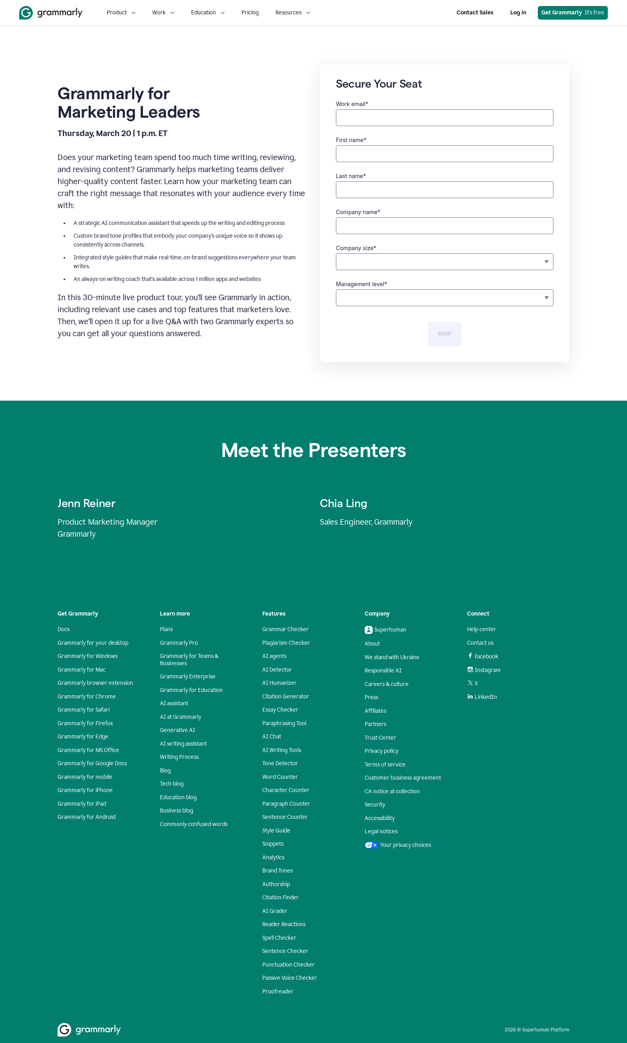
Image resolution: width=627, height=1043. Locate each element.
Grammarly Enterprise (188, 676)
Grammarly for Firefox (85, 723)
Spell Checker (279, 938)
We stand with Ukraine (392, 657)
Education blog (178, 797)
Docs (64, 629)
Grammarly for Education (191, 690)
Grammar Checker (285, 629)
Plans (166, 629)
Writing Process (179, 757)
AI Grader (275, 911)
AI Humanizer (279, 683)
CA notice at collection (392, 791)
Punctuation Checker (288, 964)
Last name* (351, 175)
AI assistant (174, 703)
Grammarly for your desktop (93, 643)
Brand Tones (277, 870)
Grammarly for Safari (84, 709)
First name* (351, 139)
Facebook (482, 656)
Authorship (276, 884)
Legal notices (381, 831)
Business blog (176, 810)
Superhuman (385, 630)
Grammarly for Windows (88, 656)
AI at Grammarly (180, 717)
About (372, 643)
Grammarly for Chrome (87, 696)
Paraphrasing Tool (284, 723)
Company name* (358, 212)
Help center (481, 629)
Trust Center (380, 737)
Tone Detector (280, 763)
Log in (518, 12)
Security (375, 804)
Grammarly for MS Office (88, 750)
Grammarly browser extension (95, 683)
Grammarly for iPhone (85, 790)
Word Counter (280, 777)
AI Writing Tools (281, 750)
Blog (165, 770)
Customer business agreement (403, 777)
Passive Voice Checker (289, 978)
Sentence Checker (285, 951)
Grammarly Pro (179, 643)
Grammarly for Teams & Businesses (189, 660)
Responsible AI (383, 670)
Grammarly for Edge (83, 736)
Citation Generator (285, 696)
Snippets (273, 843)
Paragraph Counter (286, 803)
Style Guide (276, 830)
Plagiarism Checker (286, 643)
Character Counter (286, 790)
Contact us (480, 643)
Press (371, 697)
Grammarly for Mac (82, 669)
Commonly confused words (194, 824)
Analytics (273, 857)
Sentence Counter (285, 817)
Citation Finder (280, 897)
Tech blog (172, 783)
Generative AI (177, 730)
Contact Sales (475, 12)
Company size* (356, 248)
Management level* (361, 284)
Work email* (352, 103)
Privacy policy (381, 751)
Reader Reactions (284, 924)
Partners (375, 724)
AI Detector (277, 669)
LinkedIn (482, 697)
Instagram (484, 670)
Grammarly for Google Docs (92, 763)
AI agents (274, 656)
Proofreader (278, 991)
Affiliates (375, 711)
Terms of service (385, 764)
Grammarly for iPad (82, 803)
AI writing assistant (183, 743)
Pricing (250, 12)
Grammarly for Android (87, 817)
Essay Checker (280, 709)
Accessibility (380, 818)
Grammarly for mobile (85, 777)
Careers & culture (387, 684)
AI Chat (271, 736)
